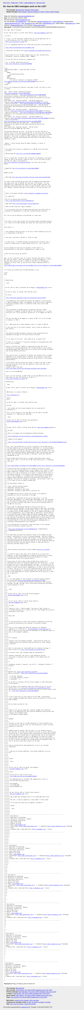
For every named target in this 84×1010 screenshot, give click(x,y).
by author (48, 1002)
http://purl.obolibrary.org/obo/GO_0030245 (25, 691)
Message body (20, 10)
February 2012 (40, 2)
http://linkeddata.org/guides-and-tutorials (37, 50)
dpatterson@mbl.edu (17, 25)
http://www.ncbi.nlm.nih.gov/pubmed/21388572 (23, 776)
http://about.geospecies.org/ (56, 826)
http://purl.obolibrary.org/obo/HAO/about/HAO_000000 (26, 111)
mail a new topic (34, 1000)
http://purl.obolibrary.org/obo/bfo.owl (33, 649)
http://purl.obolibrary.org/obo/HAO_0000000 (18, 64)
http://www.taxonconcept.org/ (28, 826)
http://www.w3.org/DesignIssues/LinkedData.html (19, 47)
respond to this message (22, 1000)
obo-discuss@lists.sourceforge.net (38, 629)
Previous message (33, 11)
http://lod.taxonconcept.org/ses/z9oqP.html (25, 203)
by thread (35, 1002)
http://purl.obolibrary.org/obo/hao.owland (17, 162)
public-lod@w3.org (29, 2)
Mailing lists (14, 2)
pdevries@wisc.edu (20, 825)
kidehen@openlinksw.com (12, 23)
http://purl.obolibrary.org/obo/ (27, 672)
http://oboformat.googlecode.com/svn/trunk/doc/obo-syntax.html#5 (26, 298)
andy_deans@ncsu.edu (28, 23)
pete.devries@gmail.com (22, 19)
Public (21, 2)
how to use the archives (17, 1004)
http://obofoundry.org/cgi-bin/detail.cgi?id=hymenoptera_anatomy (28, 436)
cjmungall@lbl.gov (21, 21)
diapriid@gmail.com (48, 23)
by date (29, 1002)
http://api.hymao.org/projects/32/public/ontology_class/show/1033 (26, 368)
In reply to (42, 11)
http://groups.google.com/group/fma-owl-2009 (31, 580)
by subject (41, 1002)
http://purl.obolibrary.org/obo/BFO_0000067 (34, 673)
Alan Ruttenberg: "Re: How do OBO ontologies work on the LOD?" (37, 992)
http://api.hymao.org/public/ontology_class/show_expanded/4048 (31, 177)
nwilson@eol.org (70, 23)
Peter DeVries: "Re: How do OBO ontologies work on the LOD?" (34, 990)
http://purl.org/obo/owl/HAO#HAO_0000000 (28, 153)
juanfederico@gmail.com (44, 21)
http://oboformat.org (13, 395)
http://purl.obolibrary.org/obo (14, 42)
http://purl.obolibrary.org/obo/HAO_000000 (17, 93)
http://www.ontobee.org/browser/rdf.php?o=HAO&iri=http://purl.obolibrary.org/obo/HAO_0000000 (32, 265)
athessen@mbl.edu (39, 25)
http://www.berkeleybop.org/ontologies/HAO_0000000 (19, 81)
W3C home (6, 2)
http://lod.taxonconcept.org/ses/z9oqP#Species (19, 201)
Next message (22, 11)
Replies (57, 11)
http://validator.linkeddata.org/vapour (36, 193)
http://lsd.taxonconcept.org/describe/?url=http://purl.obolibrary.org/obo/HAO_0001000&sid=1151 (37, 442)
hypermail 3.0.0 (25, 1007)
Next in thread (50, 11)
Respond (27, 10)
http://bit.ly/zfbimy (43, 549)
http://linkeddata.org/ (39, 829)
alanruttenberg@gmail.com (26, 16)
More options (35, 10)
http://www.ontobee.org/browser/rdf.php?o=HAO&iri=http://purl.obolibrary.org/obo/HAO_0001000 (36, 465)
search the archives (30, 1004)
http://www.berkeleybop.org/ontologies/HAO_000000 (25, 102)
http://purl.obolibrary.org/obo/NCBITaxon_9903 (35, 688)
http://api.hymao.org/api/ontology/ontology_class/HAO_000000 (29, 118)
